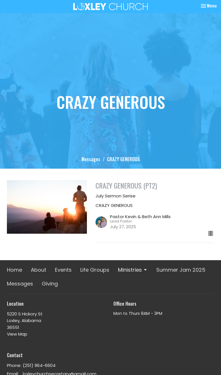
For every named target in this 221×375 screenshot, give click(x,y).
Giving (50, 283)
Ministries (133, 269)
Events (63, 269)
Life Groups (94, 269)
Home (14, 269)
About (38, 269)
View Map (17, 334)
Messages (90, 159)
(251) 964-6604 (39, 365)
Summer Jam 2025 (180, 269)
